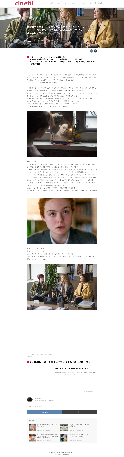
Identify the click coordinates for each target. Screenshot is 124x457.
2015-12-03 (37, 38)
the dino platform (64, 454)
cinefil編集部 (50, 40)
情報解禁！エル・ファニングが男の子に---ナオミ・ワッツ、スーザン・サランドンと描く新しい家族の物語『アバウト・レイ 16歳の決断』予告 (61, 30)
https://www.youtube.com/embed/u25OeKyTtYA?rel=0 (62, 333)
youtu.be (29, 356)
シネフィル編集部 (39, 40)
